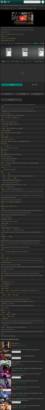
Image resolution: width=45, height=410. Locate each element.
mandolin (17, 61)
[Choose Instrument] (30, 61)
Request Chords (16, 352)
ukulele (12, 61)
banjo (22, 61)
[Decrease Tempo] (2, 43)
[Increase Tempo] (12, 43)
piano (8, 61)
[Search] (39, 2)
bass (27, 61)
